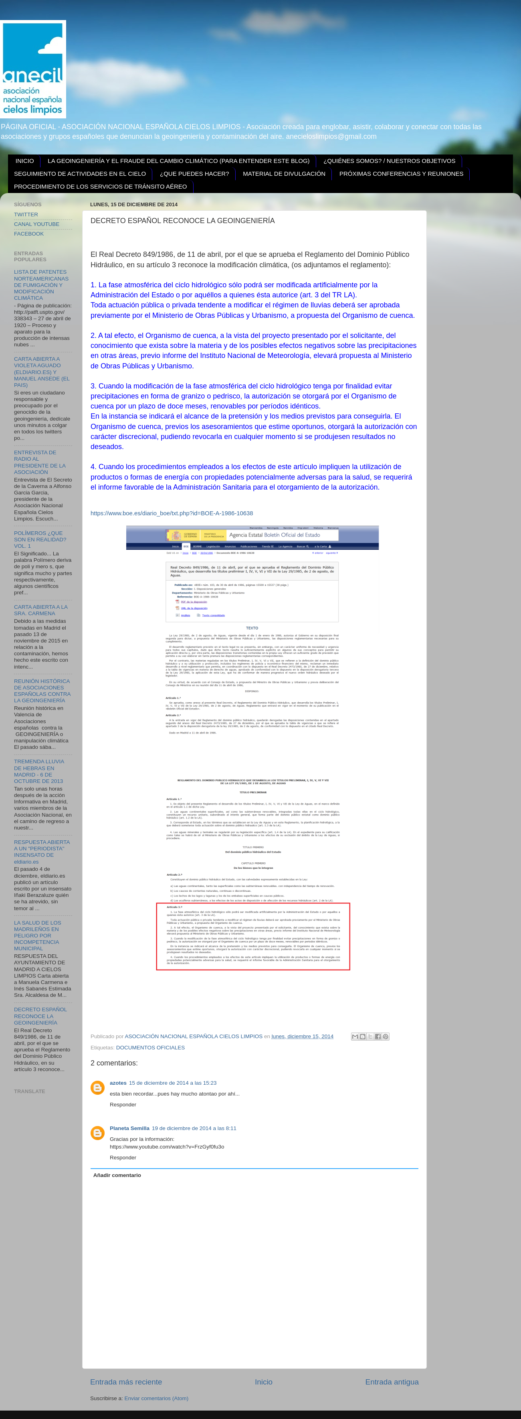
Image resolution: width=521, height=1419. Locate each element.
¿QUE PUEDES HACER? (194, 173)
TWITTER (26, 214)
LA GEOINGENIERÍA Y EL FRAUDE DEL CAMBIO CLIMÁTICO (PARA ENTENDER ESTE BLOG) (178, 160)
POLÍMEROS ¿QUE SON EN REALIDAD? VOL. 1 (40, 539)
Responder (123, 1105)
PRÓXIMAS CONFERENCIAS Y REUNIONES (401, 173)
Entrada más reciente (126, 1382)
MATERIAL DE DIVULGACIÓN (284, 173)
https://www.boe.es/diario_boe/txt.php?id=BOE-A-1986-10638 (172, 513)
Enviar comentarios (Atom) (157, 1398)
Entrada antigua (392, 1382)
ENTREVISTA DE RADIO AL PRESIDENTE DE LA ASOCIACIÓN (39, 462)
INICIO (25, 160)
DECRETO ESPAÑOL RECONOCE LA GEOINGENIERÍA (40, 1015)
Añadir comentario (117, 1175)
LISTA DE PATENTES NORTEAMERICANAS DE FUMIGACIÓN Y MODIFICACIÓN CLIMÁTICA (41, 285)
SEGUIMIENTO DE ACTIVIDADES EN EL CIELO (80, 173)
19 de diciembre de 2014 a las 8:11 (194, 1128)
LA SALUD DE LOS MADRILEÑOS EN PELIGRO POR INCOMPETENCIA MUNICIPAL (37, 936)
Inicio (264, 1382)
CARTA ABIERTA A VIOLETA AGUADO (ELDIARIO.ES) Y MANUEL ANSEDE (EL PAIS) (42, 372)
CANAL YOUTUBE (36, 224)
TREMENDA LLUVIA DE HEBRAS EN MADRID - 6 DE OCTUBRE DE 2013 (39, 771)
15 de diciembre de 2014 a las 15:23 (172, 1083)
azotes (118, 1083)
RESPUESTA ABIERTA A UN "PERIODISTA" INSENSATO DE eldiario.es (42, 852)
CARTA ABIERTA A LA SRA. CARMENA (40, 610)
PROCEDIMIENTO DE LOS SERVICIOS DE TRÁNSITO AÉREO (100, 186)
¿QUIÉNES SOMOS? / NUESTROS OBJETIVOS (389, 160)
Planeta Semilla (129, 1128)
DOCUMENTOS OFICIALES (150, 1048)
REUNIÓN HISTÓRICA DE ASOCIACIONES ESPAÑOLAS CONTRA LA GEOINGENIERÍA (42, 691)
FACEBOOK (29, 234)
